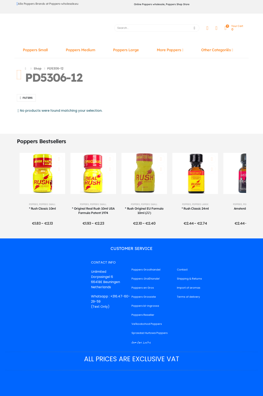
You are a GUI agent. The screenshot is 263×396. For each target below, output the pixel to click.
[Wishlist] (216, 28)
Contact (182, 269)
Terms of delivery (188, 296)
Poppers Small (35, 50)
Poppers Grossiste (144, 296)
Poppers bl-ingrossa (145, 306)
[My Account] (207, 28)
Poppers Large (126, 50)
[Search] (194, 27)
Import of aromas (188, 287)
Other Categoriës (216, 50)
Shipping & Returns (189, 278)
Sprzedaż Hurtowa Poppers (150, 333)
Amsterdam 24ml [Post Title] (246, 208)
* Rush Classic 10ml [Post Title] (42, 208)
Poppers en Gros (143, 287)
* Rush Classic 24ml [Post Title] (195, 208)
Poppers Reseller (143, 315)
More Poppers (169, 50)
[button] (26, 98)
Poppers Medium (80, 50)
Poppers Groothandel (146, 269)
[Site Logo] (63, 29)
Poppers (33, 204)
